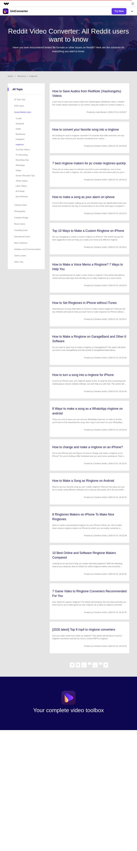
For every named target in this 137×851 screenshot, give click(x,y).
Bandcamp (20, 134)
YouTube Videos (23, 150)
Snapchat (20, 124)
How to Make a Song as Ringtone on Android (83, 480)
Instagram (20, 139)
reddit (18, 129)
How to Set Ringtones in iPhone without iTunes (84, 303)
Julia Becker (101, 112)
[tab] (27, 99)
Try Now (119, 11)
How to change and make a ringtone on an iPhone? (87, 447)
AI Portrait (20, 191)
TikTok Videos (22, 181)
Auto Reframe (22, 196)
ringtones (20, 144)
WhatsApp (20, 165)
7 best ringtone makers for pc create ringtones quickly (89, 163)
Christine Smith (100, 146)
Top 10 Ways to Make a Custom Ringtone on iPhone (88, 231)
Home (10, 76)
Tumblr (19, 118)
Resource (21, 76)
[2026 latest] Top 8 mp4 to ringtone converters (83, 629)
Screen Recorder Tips (25, 176)
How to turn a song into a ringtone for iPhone (83, 375)
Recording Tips (22, 160)
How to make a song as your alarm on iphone (83, 197)
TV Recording (22, 155)
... (84, 664)
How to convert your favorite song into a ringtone (85, 129)
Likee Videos (21, 186)
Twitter (18, 170)
